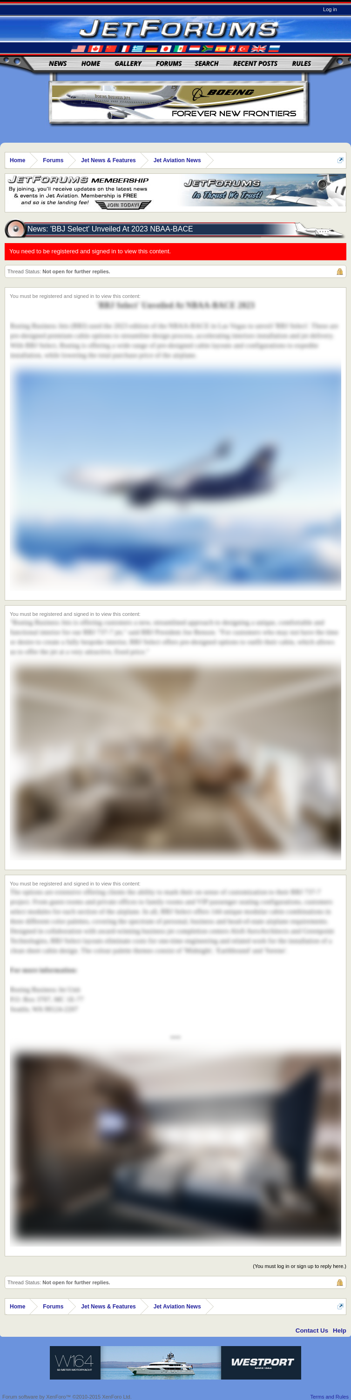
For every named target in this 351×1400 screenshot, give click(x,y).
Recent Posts (255, 63)
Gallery (128, 63)
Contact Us (312, 1330)
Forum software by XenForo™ (67, 1397)
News (58, 63)
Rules (301, 63)
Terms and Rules (329, 1397)
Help (339, 1330)
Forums (169, 63)
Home (90, 63)
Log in (330, 9)
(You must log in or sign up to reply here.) (299, 1266)
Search (207, 63)
